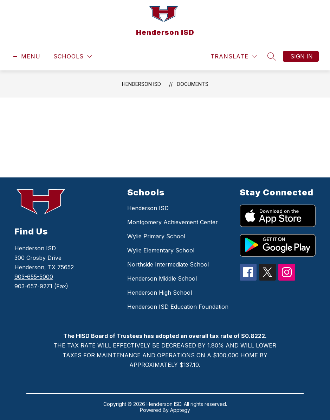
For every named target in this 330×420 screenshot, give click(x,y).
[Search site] (271, 56)
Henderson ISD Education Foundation (177, 306)
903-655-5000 (33, 276)
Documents (192, 84)
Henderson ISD (141, 84)
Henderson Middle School (162, 278)
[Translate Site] (233, 56)
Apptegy (180, 410)
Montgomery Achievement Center (172, 222)
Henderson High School (159, 292)
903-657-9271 (33, 286)
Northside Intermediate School (168, 264)
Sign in (301, 56)
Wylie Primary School (156, 236)
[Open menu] (25, 56)
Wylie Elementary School (160, 250)
